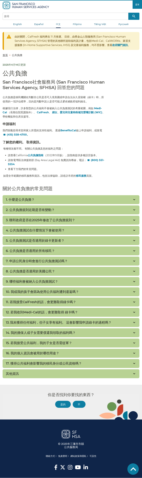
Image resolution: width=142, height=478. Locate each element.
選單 (137, 4)
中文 (58, 24)
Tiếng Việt (100, 24)
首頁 (5, 55)
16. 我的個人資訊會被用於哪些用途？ (33, 353)
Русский (123, 24)
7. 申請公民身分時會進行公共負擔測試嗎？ (37, 261)
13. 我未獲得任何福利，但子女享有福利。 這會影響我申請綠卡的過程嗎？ (59, 322)
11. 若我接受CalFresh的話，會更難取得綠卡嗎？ (41, 302)
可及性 (93, 456)
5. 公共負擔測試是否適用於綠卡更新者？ (35, 240)
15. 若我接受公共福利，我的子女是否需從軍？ (39, 343)
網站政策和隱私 (78, 456)
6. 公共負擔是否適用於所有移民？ (30, 251)
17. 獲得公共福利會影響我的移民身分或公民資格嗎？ (44, 363)
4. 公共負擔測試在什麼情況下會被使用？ (36, 230)
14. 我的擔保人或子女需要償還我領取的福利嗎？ (41, 333)
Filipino (77, 24)
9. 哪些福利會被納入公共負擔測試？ (32, 281)
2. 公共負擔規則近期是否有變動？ (31, 210)
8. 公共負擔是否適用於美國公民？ (31, 271)
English (17, 24)
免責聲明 (62, 456)
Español (38, 24)
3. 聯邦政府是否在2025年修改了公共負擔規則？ (40, 220)
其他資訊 (12, 374)
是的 (63, 404)
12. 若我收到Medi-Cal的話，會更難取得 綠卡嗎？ (42, 312)
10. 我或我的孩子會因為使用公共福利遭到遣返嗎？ (42, 292)
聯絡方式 (50, 456)
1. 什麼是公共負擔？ (20, 200)
